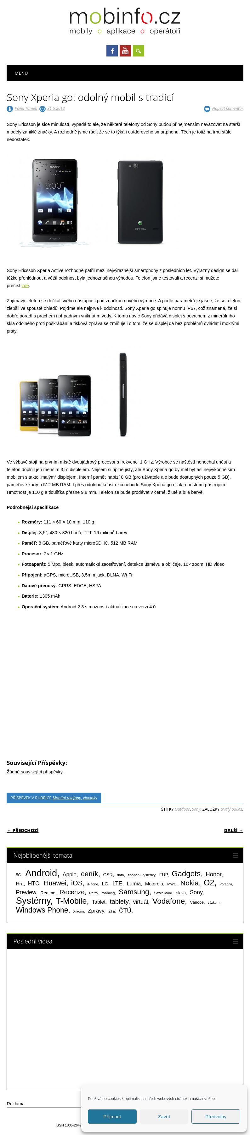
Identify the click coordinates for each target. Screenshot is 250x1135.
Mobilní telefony (67, 798)
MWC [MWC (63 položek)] (171, 884)
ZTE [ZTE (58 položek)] (112, 911)
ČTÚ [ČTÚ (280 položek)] (125, 910)
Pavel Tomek (26, 108)
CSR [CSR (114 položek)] (108, 874)
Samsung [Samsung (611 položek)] (134, 892)
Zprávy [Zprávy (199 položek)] (96, 910)
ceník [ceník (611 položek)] (89, 874)
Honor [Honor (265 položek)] (213, 874)
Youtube (125, 50)
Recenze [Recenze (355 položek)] (72, 892)
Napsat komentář (227, 108)
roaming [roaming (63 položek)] (108, 893)
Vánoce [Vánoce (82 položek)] (197, 902)
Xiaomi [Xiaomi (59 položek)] (78, 911)
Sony (196, 809)
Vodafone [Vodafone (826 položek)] (168, 901)
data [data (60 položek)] (120, 875)
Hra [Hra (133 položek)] (20, 883)
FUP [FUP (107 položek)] (163, 874)
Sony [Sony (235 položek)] (196, 892)
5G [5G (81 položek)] (18, 874)
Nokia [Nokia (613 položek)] (189, 883)
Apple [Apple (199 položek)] (70, 874)
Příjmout (112, 1116)
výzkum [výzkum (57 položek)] (213, 902)
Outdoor (182, 809)
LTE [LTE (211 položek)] (117, 883)
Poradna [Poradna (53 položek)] (225, 884)
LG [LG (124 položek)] (105, 883)
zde (25, 285)
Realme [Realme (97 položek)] (48, 892)
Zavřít (164, 1116)
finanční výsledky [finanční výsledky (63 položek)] (141, 875)
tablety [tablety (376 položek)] (119, 901)
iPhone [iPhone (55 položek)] (93, 884)
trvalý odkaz (231, 809)
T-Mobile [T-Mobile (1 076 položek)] (71, 900)
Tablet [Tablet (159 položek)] (98, 902)
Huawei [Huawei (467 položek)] (55, 883)
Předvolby (215, 1116)
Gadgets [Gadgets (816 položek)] (186, 873)
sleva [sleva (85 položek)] (181, 892)
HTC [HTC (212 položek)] (33, 883)
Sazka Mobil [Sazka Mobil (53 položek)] (163, 893)
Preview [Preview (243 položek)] (26, 892)
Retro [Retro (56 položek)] (93, 893)
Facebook (112, 50)
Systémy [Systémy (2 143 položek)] (33, 901)
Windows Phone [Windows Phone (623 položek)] (42, 910)
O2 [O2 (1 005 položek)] (209, 882)
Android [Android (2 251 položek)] (41, 873)
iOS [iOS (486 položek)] (76, 883)
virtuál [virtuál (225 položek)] (140, 902)
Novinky (90, 798)
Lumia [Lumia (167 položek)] (134, 883)
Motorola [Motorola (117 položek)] (154, 883)
